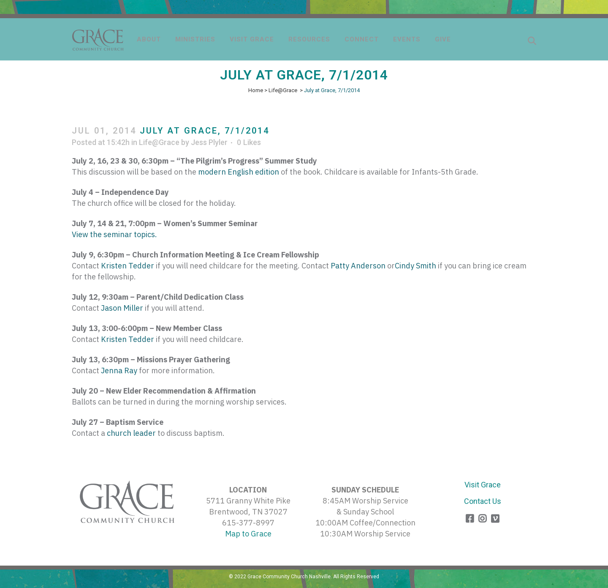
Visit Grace (482, 484)
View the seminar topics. (114, 234)
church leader (131, 433)
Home (255, 90)
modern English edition (238, 172)
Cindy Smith (415, 266)
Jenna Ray (119, 370)
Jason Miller (122, 308)
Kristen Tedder (127, 266)
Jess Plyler (209, 142)
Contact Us (482, 501)
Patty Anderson (358, 266)
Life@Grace (283, 90)
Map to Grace (248, 534)
